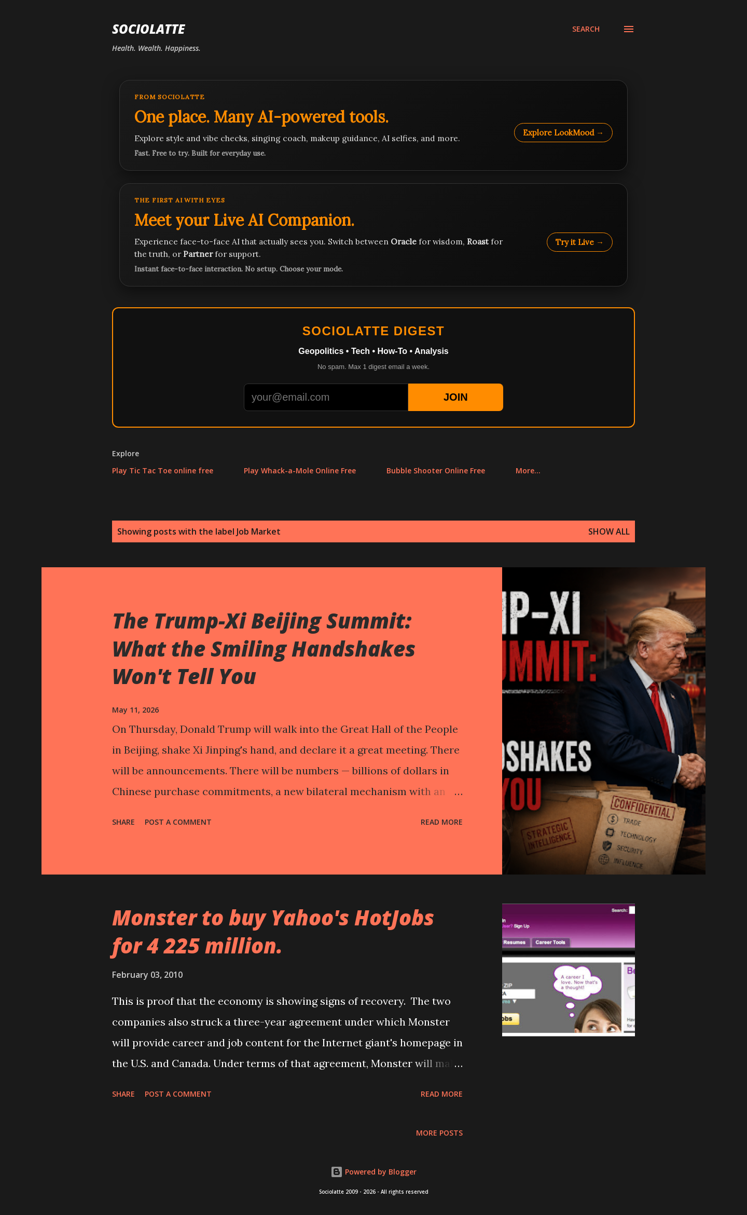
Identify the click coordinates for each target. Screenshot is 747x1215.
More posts (439, 1133)
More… (528, 470)
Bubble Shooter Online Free (435, 470)
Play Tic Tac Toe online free (162, 470)
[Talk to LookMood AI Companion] (373, 234)
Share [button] (123, 822)
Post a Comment (178, 822)
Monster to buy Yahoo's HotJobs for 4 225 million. (273, 931)
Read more (442, 822)
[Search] (586, 29)
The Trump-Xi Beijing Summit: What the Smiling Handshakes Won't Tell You (264, 648)
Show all (609, 531)
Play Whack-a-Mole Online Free (300, 470)
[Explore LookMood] (373, 125)
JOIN (456, 397)
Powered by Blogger (373, 1172)
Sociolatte (148, 28)
